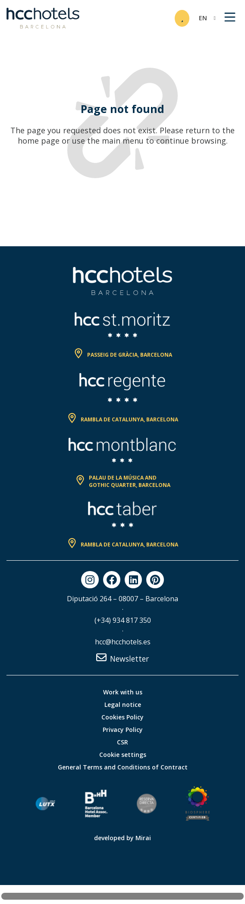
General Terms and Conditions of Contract (123, 767)
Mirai (143, 838)
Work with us (122, 692)
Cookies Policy (122, 717)
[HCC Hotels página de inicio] (42, 18)
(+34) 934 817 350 (122, 620)
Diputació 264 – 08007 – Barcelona (122, 598)
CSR (122, 742)
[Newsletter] (101, 657)
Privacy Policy (123, 729)
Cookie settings (122, 754)
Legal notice (122, 704)
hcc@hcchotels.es (123, 642)
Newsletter (129, 658)
